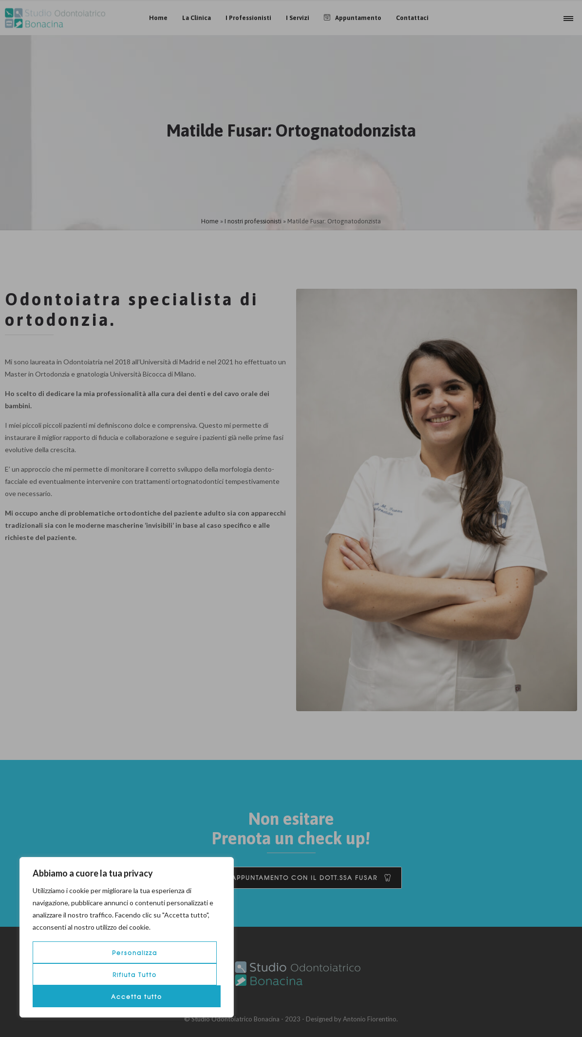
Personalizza (134, 952)
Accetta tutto (136, 996)
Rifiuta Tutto (135, 974)
